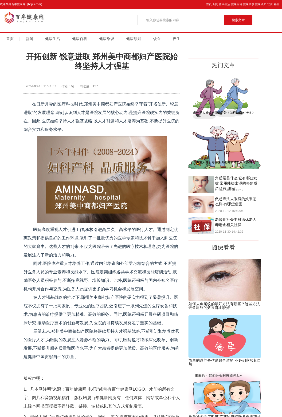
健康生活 (224, 4)
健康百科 (236, 4)
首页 (209, 4)
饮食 (270, 4)
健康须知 (260, 4)
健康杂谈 (248, 4)
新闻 (215, 4)
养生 (276, 4)
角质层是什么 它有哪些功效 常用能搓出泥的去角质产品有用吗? (236, 183)
